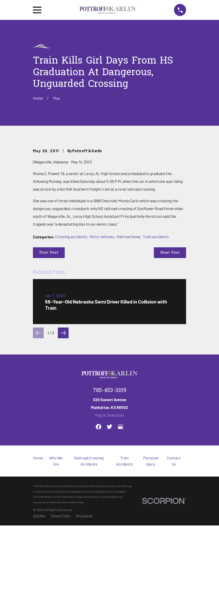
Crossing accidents (71, 314)
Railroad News (128, 314)
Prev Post (48, 330)
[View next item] (63, 410)
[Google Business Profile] (120, 504)
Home (38, 535)
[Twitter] (109, 504)
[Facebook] (98, 504)
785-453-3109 (109, 468)
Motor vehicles (101, 314)
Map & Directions (109, 492)
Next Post (170, 330)
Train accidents (156, 314)
